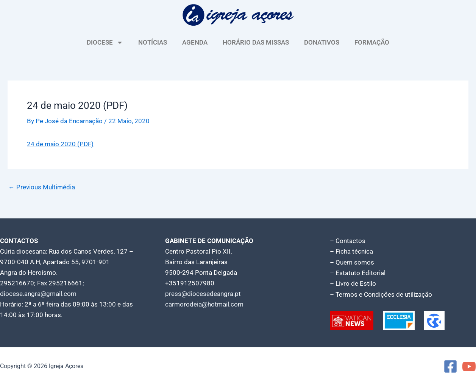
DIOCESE (105, 43)
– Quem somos (352, 261)
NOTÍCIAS (152, 42)
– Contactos (347, 240)
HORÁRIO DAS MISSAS (256, 42)
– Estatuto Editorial (357, 272)
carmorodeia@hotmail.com (204, 304)
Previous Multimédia (41, 187)
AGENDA (195, 42)
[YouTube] (469, 365)
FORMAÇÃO (371, 42)
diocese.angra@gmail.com (38, 293)
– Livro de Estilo (353, 282)
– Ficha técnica (351, 251)
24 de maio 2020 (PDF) (60, 144)
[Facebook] (450, 365)
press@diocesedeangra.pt (203, 293)
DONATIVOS (321, 42)
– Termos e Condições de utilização (381, 293)
